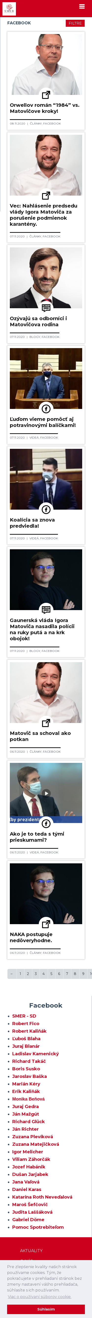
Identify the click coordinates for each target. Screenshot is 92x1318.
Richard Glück (28, 1121)
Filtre (75, 23)
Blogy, (35, 337)
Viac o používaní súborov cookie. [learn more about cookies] (39, 1296)
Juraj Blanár (26, 1046)
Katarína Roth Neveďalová (42, 1197)
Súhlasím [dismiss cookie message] (46, 1309)
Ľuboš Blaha (26, 1038)
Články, (36, 123)
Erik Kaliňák (26, 1091)
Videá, (34, 437)
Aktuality (31, 1250)
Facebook (52, 123)
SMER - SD (24, 1016)
